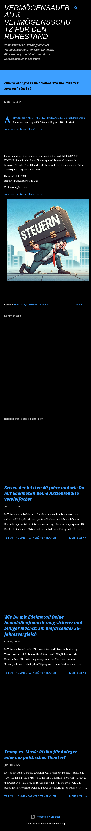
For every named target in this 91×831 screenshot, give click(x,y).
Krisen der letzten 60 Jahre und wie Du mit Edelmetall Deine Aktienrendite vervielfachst (44, 493)
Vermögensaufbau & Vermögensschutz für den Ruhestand (37, 22)
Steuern (45, 304)
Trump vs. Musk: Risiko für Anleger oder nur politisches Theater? (40, 754)
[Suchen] (76, 6)
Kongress (32, 304)
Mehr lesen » (78, 537)
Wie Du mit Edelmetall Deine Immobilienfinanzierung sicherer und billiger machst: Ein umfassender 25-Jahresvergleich (43, 625)
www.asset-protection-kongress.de (23, 129)
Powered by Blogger (45, 816)
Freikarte (19, 304)
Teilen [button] (78, 304)
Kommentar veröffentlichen (36, 537)
